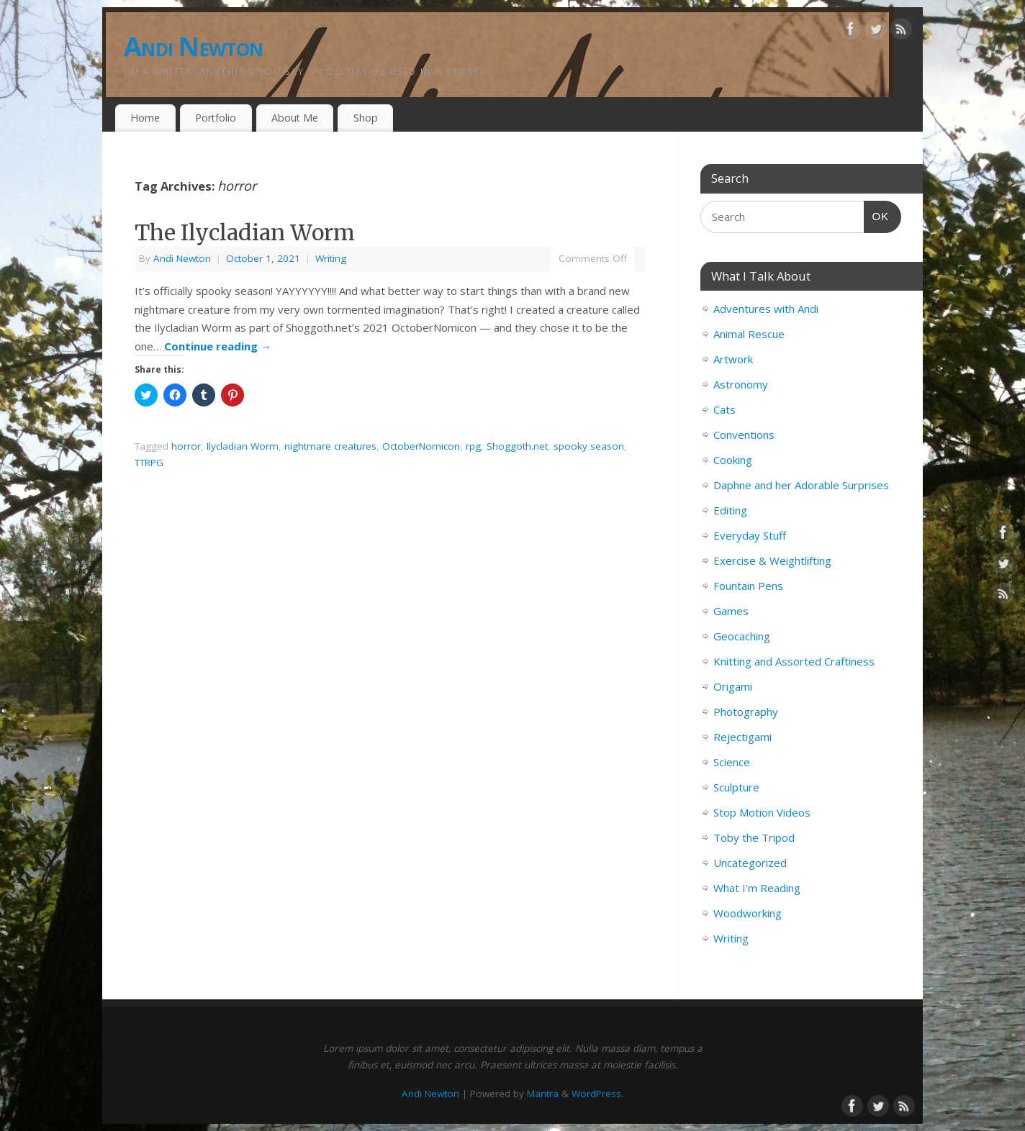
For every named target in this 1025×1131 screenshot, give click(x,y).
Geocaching (741, 636)
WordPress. (597, 1093)
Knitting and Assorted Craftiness (794, 661)
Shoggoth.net (517, 446)
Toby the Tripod (754, 837)
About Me (294, 117)
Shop (365, 117)
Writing (330, 258)
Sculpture (736, 787)
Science (731, 762)
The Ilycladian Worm (245, 232)
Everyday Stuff (749, 535)
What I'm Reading (756, 888)
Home (145, 117)
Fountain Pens (748, 585)
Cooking (732, 460)
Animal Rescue (749, 334)
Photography (745, 711)
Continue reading (217, 346)
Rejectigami (742, 737)
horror (186, 446)
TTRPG (149, 462)
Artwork (733, 359)
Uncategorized (750, 862)
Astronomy (740, 384)
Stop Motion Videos (761, 812)
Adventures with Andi (765, 308)
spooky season (589, 446)
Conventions (744, 434)
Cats (724, 409)
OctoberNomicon (421, 446)
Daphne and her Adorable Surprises (801, 485)
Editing (730, 510)
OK (877, 214)
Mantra (543, 1093)
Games (731, 611)
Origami (732, 686)
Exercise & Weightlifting (772, 560)
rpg (473, 446)
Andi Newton (193, 46)
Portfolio (215, 117)
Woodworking (747, 913)
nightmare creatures (330, 446)
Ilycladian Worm (243, 446)
